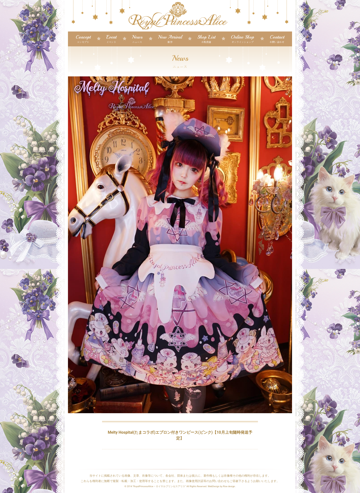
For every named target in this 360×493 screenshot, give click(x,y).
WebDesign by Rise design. (222, 486)
